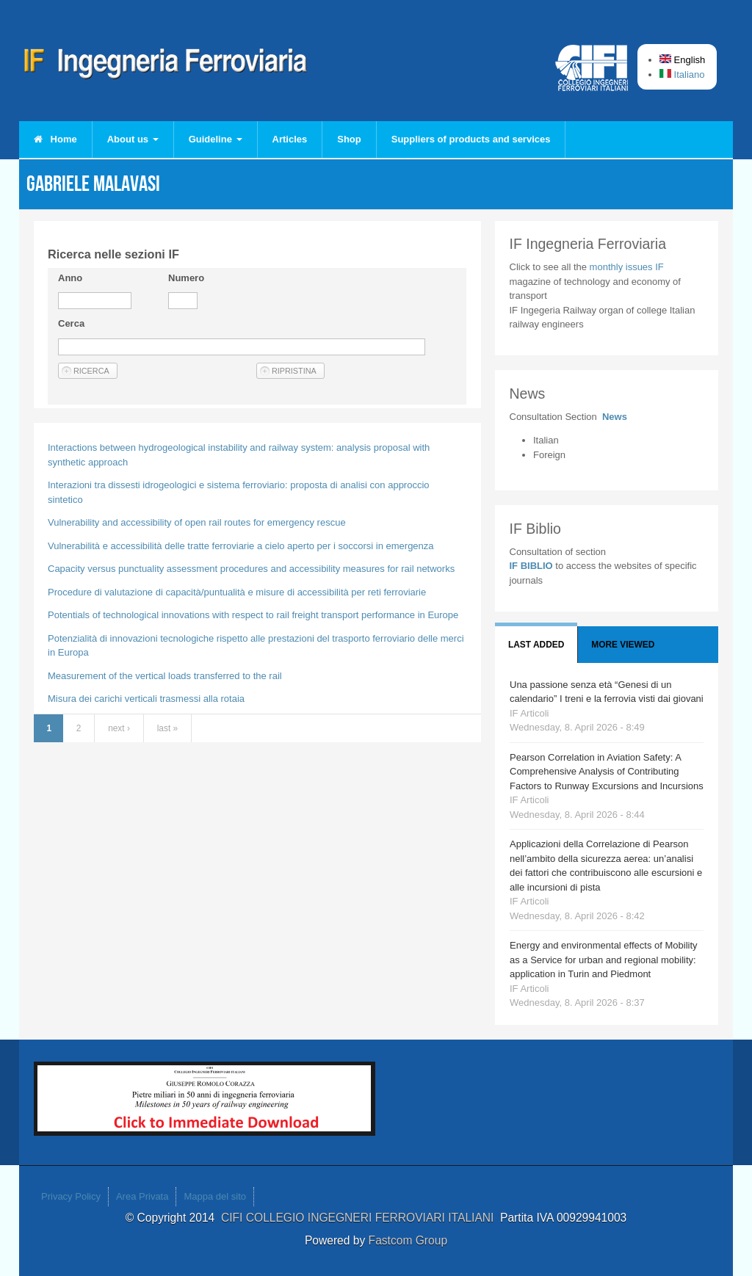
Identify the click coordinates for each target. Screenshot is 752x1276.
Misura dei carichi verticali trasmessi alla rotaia (146, 698)
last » (167, 728)
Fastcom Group (408, 1240)
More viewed (622, 644)
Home (55, 139)
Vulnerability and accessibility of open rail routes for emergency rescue (197, 522)
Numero (186, 277)
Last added (536, 644)
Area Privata (142, 1196)
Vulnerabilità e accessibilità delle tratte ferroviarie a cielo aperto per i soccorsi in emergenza (241, 545)
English (682, 59)
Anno (70, 277)
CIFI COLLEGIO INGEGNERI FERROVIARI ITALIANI (360, 1217)
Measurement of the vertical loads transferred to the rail (165, 675)
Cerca (71, 323)
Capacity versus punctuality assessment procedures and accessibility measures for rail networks (251, 568)
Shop (349, 139)
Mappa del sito (215, 1196)
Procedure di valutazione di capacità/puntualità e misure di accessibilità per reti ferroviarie (237, 592)
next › (119, 728)
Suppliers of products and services (471, 139)
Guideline (215, 139)
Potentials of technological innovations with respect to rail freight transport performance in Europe (253, 614)
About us (133, 139)
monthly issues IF (627, 266)
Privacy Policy (71, 1196)
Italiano (682, 74)
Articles (290, 139)
